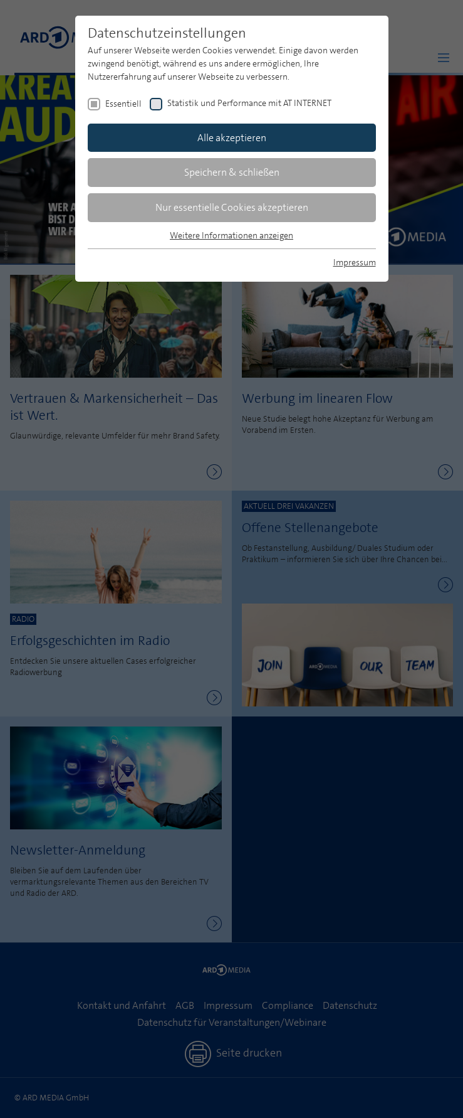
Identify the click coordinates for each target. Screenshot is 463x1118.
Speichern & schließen (231, 172)
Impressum (354, 262)
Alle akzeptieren (231, 137)
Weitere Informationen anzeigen (231, 235)
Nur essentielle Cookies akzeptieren (231, 207)
